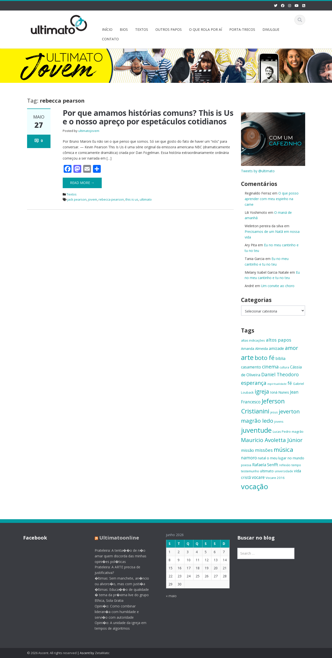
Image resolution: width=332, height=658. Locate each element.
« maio (167, 595)
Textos (72, 194)
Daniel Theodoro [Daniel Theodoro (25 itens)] (280, 374)
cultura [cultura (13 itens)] (284, 367)
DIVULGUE (270, 29)
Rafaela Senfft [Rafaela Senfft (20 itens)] (265, 464)
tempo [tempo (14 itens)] (296, 465)
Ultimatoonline (115, 537)
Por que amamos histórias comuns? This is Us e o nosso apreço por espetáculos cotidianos (148, 117)
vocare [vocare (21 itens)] (258, 477)
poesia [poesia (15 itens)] (246, 465)
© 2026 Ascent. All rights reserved (52, 653)
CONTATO (110, 39)
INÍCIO (107, 29)
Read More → (82, 182)
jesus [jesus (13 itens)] (274, 412)
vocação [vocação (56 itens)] (254, 486)
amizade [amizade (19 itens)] (276, 348)
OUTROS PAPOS (168, 29)
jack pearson (77, 199)
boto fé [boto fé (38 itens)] (264, 358)
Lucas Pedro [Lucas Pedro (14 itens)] (282, 431)
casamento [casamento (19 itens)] (251, 367)
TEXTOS (141, 29)
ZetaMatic (102, 653)
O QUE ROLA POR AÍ (205, 29)
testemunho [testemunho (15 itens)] (250, 471)
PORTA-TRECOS (242, 29)
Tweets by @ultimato (258, 171)
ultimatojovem (88, 131)
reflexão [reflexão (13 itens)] (285, 465)
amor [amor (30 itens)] (291, 347)
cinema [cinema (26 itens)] (270, 366)
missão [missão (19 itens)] (247, 450)
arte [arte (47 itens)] (247, 357)
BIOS (124, 29)
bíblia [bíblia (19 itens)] (280, 358)
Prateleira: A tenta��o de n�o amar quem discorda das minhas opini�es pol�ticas (116, 556)
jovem (92, 199)
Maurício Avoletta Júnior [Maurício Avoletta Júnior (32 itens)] (271, 440)
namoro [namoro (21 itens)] (249, 458)
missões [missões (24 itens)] (264, 450)
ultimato (146, 199)
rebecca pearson (111, 199)
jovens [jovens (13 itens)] (278, 421)
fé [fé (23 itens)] (290, 383)
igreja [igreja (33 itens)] (262, 391)
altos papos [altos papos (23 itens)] (278, 340)
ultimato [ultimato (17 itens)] (267, 470)
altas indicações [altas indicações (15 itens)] (253, 340)
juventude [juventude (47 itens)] (256, 430)
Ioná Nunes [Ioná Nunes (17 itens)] (279, 392)
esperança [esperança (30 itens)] (253, 382)
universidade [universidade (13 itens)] (284, 471)
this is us (131, 199)
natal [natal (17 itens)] (262, 457)
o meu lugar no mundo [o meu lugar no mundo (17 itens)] (285, 457)
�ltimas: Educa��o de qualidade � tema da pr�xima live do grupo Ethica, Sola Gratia (118, 595)
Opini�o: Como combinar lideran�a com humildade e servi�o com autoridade (113, 612)
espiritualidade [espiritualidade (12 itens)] (277, 384)
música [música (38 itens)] (283, 449)
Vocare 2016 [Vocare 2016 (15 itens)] (275, 477)
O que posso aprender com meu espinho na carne (272, 199)
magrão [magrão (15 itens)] (297, 431)
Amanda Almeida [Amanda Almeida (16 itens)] (254, 348)
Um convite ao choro (277, 285)
